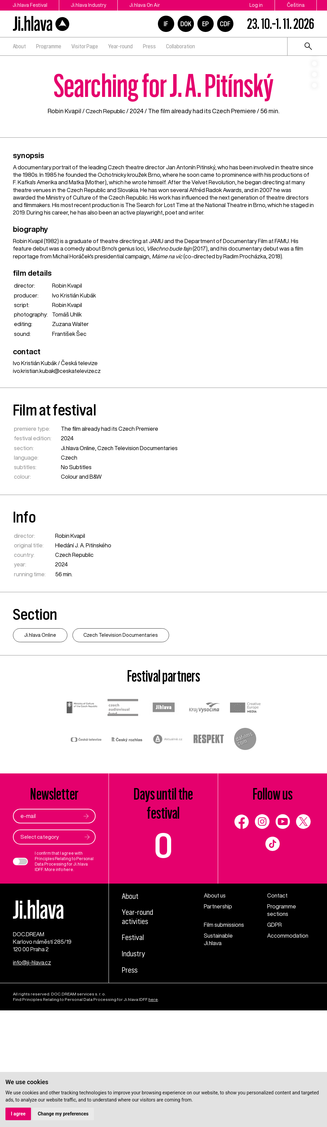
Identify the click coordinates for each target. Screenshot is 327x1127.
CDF (225, 23)
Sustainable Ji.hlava (218, 1054)
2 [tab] (314, 102)
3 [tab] (314, 112)
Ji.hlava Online (78, 563)
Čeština (296, 5)
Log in (256, 5)
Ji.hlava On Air (147, 5)
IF (166, 23)
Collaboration (180, 46)
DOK (185, 23)
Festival (133, 1053)
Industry (134, 1069)
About (19, 46)
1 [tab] (314, 91)
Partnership (218, 1021)
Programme (48, 46)
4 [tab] (314, 123)
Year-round (120, 46)
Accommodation (288, 1051)
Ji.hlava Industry (90, 5)
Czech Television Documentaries (139, 563)
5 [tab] (314, 134)
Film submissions (224, 1040)
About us (215, 1010)
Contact (277, 1010)
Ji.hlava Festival (30, 5)
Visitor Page (84, 46)
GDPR (274, 1040)
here (68, 985)
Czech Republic (105, 226)
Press (149, 46)
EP (205, 23)
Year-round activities (138, 1032)
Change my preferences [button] (63, 1113)
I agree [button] (18, 1113)
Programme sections (281, 1025)
